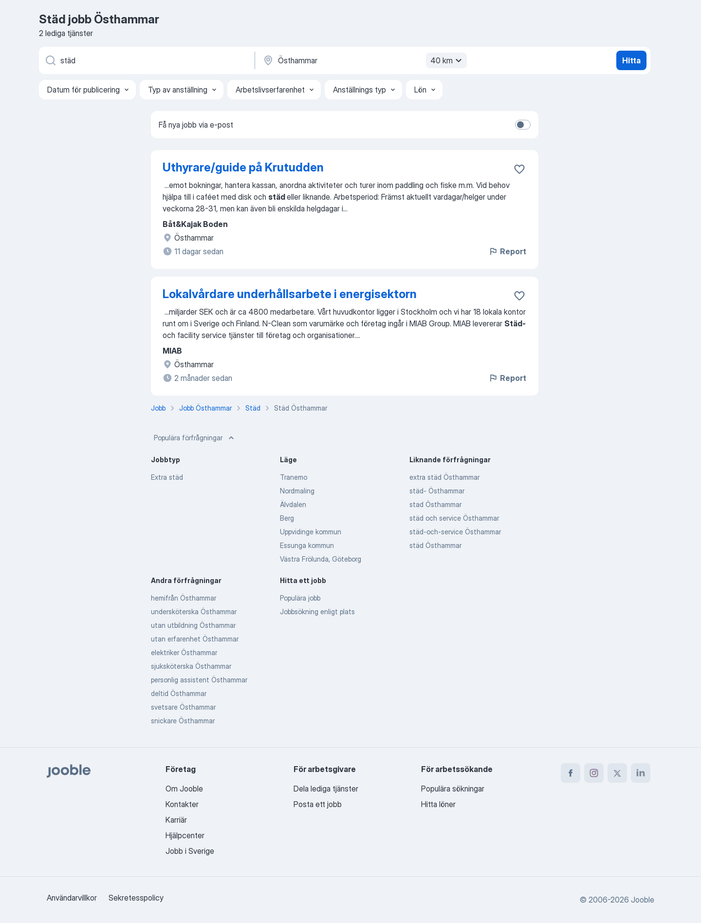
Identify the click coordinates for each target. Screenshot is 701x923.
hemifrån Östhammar (183, 598)
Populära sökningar (452, 788)
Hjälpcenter (185, 835)
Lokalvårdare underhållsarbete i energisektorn (290, 294)
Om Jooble (184, 788)
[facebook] (570, 773)
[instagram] (594, 773)
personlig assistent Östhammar (199, 680)
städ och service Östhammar (454, 518)
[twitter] (617, 773)
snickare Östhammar (183, 720)
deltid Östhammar (178, 693)
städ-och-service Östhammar (455, 531)
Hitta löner (438, 804)
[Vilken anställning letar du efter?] (146, 60)
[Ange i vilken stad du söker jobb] (364, 60)
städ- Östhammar (436, 491)
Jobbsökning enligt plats (317, 611)
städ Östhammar (435, 545)
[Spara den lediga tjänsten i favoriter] (519, 169)
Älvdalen (293, 504)
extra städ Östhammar (444, 477)
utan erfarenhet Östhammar (195, 639)
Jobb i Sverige (190, 851)
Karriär (176, 820)
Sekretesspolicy (136, 898)
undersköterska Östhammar (194, 611)
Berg (287, 518)
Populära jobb (300, 598)
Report (507, 251)
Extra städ (167, 477)
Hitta (631, 60)
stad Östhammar (435, 504)
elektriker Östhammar (184, 652)
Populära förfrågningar (195, 438)
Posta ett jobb (318, 804)
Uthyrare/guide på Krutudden (243, 167)
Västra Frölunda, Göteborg (320, 559)
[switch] (523, 125)
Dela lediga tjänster (326, 788)
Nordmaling (297, 491)
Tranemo (293, 477)
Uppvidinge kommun (310, 531)
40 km (447, 60)
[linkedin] (640, 773)
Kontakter (182, 804)
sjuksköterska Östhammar (191, 666)
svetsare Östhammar (183, 707)
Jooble (642, 899)
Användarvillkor (72, 898)
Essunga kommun (307, 545)
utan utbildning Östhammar (193, 625)
